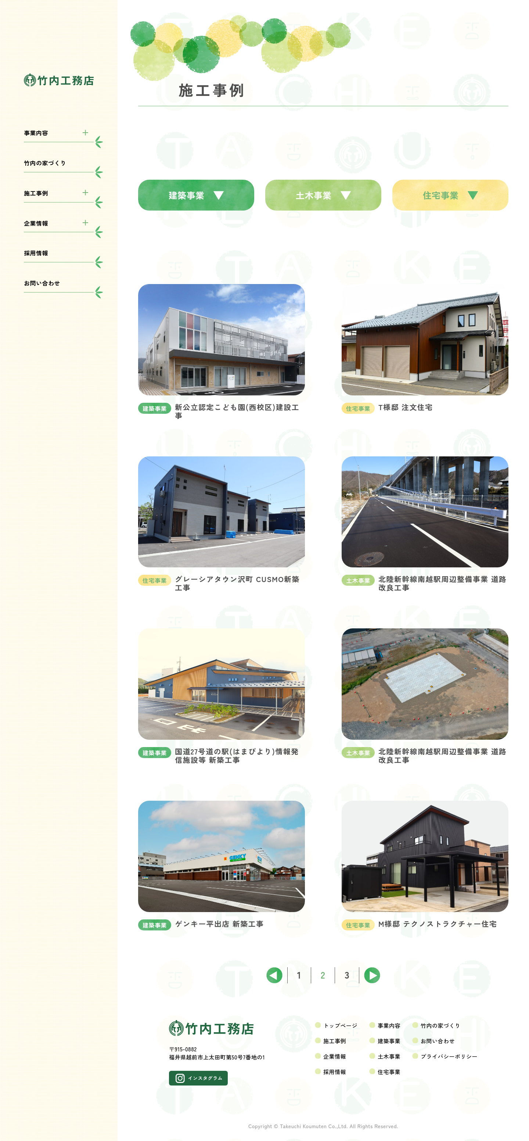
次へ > (372, 975)
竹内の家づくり (45, 162)
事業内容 (36, 132)
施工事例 (36, 193)
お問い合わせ (42, 283)
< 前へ (274, 975)
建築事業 (196, 195)
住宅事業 (450, 195)
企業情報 (36, 223)
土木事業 (323, 195)
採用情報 (36, 252)
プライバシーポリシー (449, 1056)
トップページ (340, 1025)
